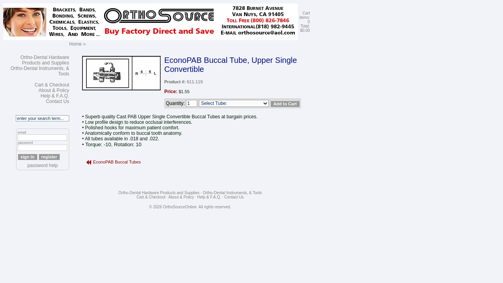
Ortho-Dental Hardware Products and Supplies (44, 60)
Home (75, 44)
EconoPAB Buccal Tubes (117, 162)
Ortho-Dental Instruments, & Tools (232, 193)
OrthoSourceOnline (180, 207)
